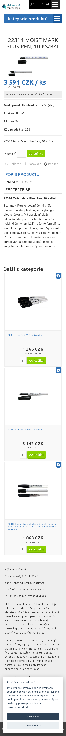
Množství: (10, 153)
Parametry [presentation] (17, 182)
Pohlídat (51, 164)
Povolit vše (33, 716)
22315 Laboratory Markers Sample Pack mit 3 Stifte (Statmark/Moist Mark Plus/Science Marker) (33, 526)
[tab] (24, 174)
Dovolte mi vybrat (17, 707)
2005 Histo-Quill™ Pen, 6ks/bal (25, 335)
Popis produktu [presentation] (22, 174)
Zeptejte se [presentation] (18, 190)
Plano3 (20, 113)
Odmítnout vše (33, 725)
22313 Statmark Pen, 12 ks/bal (25, 429)
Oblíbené (13, 164)
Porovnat (32, 164)
